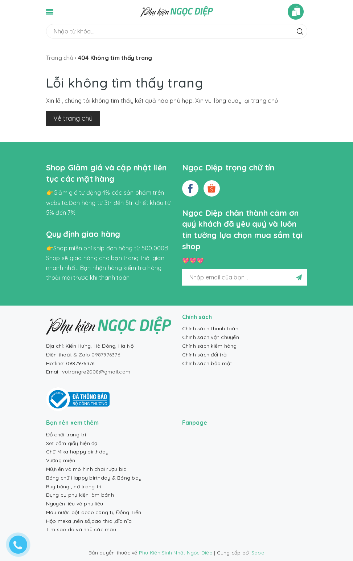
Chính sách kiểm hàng (209, 346)
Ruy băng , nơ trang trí (74, 486)
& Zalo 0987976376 (97, 354)
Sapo (257, 552)
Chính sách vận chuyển (210, 337)
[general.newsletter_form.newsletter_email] (244, 277)
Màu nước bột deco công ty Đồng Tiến (93, 512)
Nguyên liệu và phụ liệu (74, 503)
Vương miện (60, 460)
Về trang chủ (73, 118)
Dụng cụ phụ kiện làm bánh (80, 495)
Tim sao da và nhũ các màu (81, 529)
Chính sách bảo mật (207, 363)
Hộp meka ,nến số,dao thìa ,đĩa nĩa (89, 521)
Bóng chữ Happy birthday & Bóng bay (94, 478)
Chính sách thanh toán (210, 328)
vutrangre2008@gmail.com (96, 371)
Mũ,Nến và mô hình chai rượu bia (86, 469)
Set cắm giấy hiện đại (72, 443)
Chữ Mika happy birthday (77, 451)
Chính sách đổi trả (204, 354)
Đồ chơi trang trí (66, 434)
